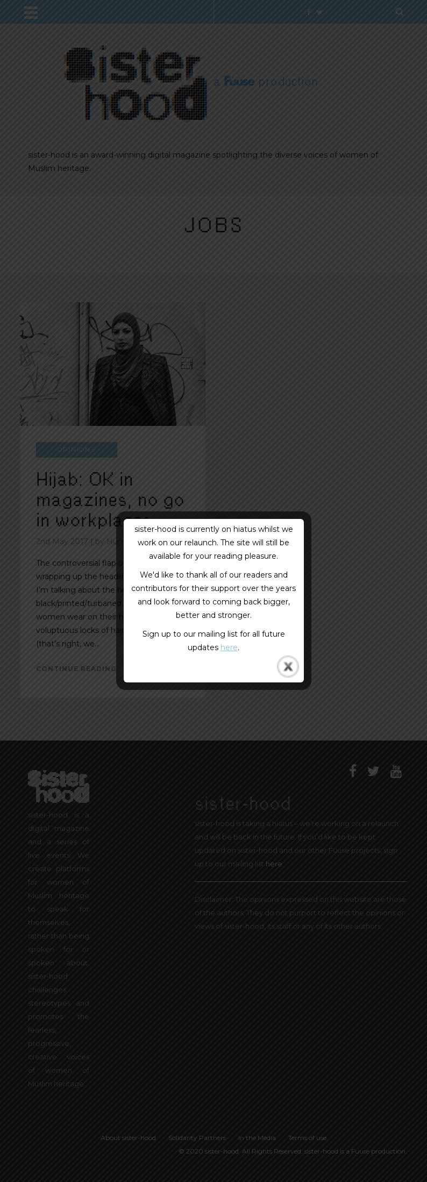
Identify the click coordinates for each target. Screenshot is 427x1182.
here (229, 647)
